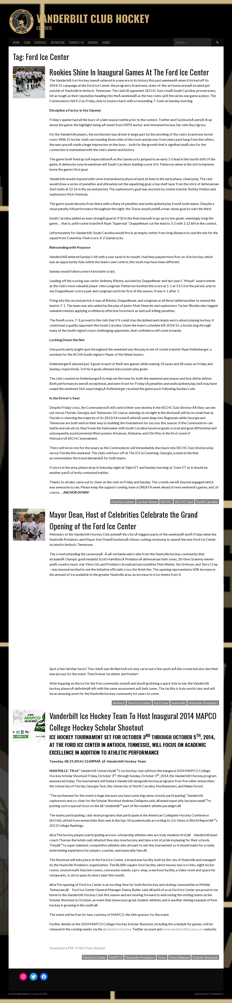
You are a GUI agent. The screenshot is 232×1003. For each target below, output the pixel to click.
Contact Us (76, 42)
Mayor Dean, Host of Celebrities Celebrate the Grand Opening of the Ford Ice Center (123, 520)
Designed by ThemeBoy (209, 994)
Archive (93, 42)
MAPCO (115, 957)
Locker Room (147, 502)
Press (162, 957)
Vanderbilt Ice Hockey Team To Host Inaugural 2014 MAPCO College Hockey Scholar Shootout (133, 721)
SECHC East (184, 502)
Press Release (179, 957)
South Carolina (207, 502)
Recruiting (58, 42)
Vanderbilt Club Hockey (93, 18)
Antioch (119, 703)
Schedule (40, 42)
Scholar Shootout (205, 957)
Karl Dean (161, 703)
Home (16, 42)
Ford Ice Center (122, 502)
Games (106, 42)
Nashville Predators (203, 703)
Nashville (178, 703)
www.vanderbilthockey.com (183, 929)
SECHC (166, 502)
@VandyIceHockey (117, 929)
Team (27, 42)
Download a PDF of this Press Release (77, 948)
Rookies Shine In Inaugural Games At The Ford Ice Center (129, 72)
